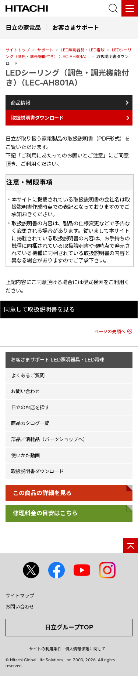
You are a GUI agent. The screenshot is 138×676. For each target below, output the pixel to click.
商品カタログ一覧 (30, 423)
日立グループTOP (69, 627)
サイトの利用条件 (45, 648)
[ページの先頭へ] (130, 545)
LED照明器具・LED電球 (83, 49)
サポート (45, 49)
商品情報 (20, 103)
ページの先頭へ (109, 331)
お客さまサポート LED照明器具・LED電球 (57, 360)
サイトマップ (20, 596)
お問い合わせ (25, 391)
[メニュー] (129, 8)
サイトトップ (18, 49)
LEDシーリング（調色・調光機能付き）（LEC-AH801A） (67, 77)
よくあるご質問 (28, 375)
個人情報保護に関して (85, 648)
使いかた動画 (25, 455)
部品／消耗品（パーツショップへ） (49, 439)
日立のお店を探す (30, 407)
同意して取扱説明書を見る (39, 309)
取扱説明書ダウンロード (37, 471)
